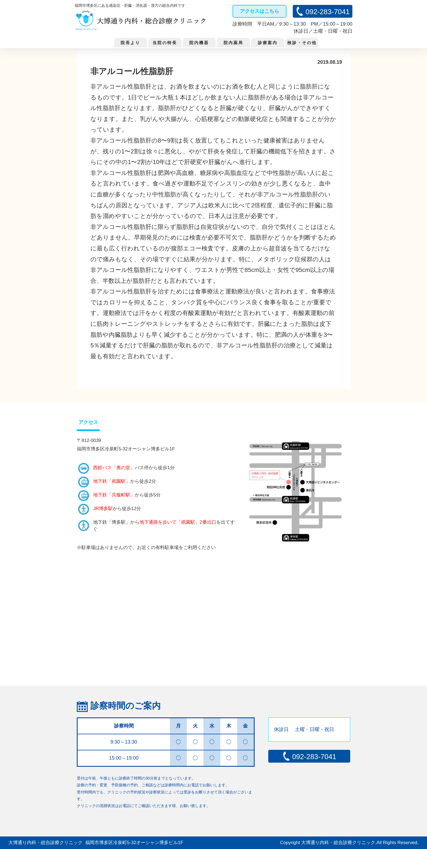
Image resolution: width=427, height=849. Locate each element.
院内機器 (199, 42)
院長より (130, 42)
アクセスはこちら (259, 11)
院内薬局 (233, 42)
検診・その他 (302, 42)
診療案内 (267, 42)
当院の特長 (164, 42)
